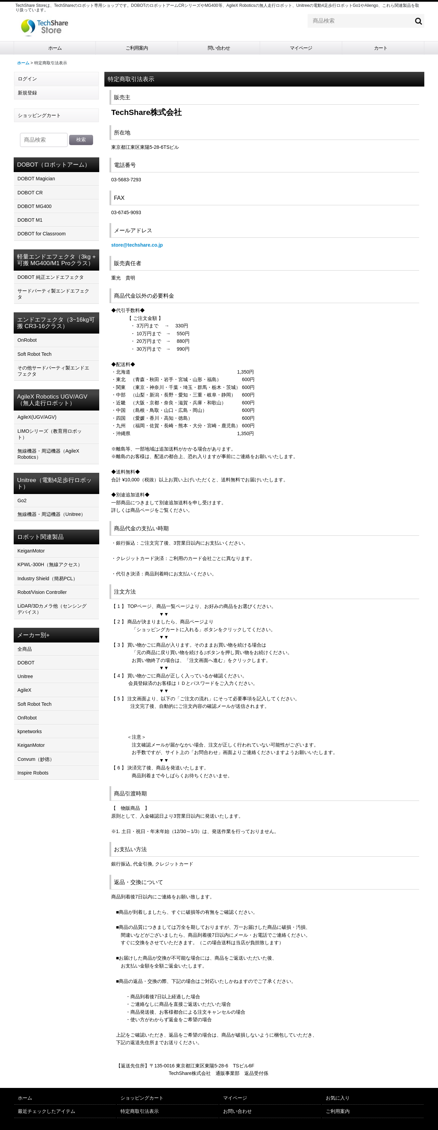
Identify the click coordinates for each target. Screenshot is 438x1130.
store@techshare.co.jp (137, 245)
